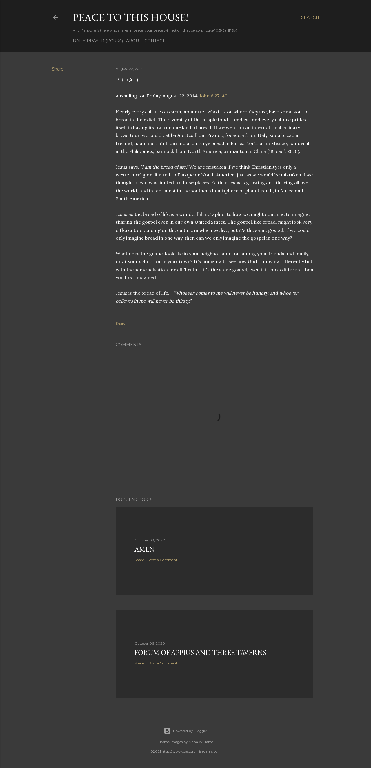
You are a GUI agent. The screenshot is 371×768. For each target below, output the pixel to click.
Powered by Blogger (185, 730)
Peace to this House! (130, 17)
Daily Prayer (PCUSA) (98, 41)
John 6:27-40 (213, 96)
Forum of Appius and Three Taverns (200, 652)
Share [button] (57, 69)
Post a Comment (162, 560)
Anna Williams (201, 742)
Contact (154, 41)
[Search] (310, 17)
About (133, 41)
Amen (144, 549)
